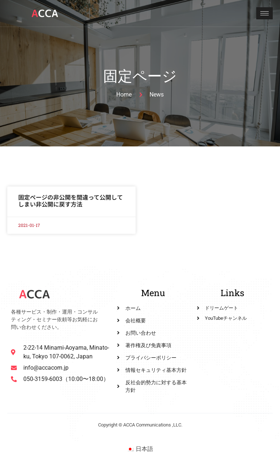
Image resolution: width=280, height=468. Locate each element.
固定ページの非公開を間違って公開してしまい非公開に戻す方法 (70, 200)
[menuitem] (140, 449)
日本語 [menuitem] (144, 448)
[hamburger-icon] (264, 13)
